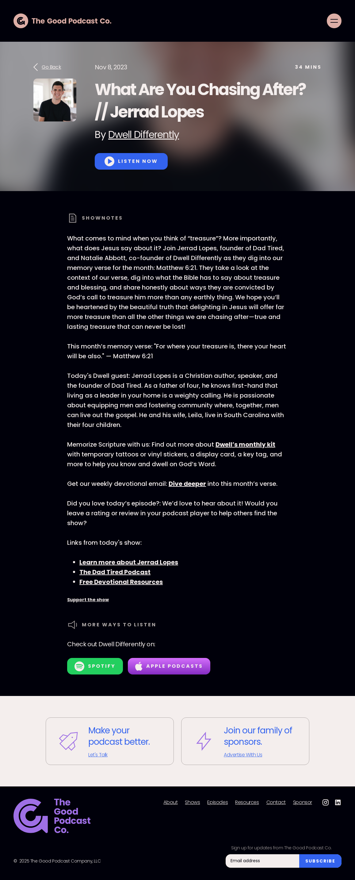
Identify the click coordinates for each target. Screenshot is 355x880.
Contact (276, 802)
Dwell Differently (143, 134)
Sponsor (302, 802)
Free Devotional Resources (121, 582)
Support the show (88, 600)
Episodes (217, 802)
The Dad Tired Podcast (115, 572)
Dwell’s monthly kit (245, 444)
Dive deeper (187, 483)
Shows (192, 802)
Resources (247, 802)
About (170, 802)
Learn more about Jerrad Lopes (128, 562)
